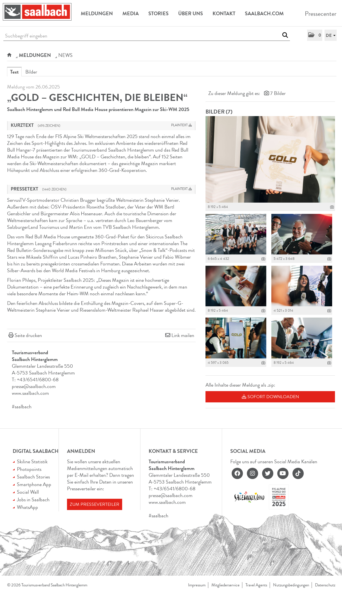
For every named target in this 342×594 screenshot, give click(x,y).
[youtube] (283, 473)
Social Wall (28, 492)
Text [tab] (14, 72)
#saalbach (22, 406)
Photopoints (29, 469)
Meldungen (97, 13)
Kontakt (224, 13)
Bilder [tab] (31, 72)
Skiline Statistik (32, 461)
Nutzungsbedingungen (291, 585)
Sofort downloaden (270, 397)
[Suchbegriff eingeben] (146, 36)
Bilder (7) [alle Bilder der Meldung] (219, 112)
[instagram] (252, 473)
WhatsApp (27, 507)
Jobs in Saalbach (33, 499)
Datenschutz (325, 585)
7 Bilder (278, 93)
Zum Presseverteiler (94, 504)
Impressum (196, 585)
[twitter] (267, 473)
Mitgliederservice (225, 585)
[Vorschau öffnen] (270, 159)
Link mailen (182, 335)
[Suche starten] (285, 35)
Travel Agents (256, 585)
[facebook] (237, 473)
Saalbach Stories (33, 476)
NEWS (65, 55)
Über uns (190, 13)
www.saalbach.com (30, 393)
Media (130, 13)
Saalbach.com (264, 13)
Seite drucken (28, 335)
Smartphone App (34, 484)
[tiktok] (298, 473)
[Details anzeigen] (332, 207)
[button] (314, 35)
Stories (158, 13)
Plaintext (181, 125)
